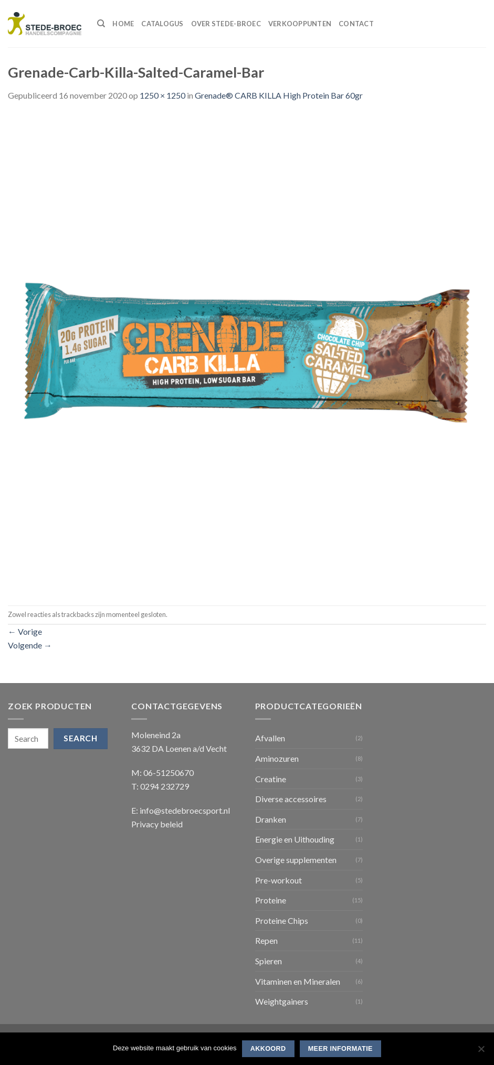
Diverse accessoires (291, 799)
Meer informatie (340, 1048)
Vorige (25, 631)
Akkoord (268, 1048)
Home (123, 23)
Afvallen (270, 738)
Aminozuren (277, 758)
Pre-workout (278, 880)
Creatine (270, 779)
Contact (356, 23)
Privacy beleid (157, 824)
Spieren (268, 961)
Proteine (270, 900)
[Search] (101, 24)
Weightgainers (281, 1001)
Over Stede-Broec (226, 23)
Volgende (30, 645)
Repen (266, 940)
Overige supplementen (296, 860)
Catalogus (162, 23)
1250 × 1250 (162, 95)
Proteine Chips (281, 920)
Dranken (270, 819)
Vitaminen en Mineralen (297, 981)
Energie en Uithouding (294, 839)
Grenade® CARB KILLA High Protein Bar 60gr (279, 95)
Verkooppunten (299, 23)
